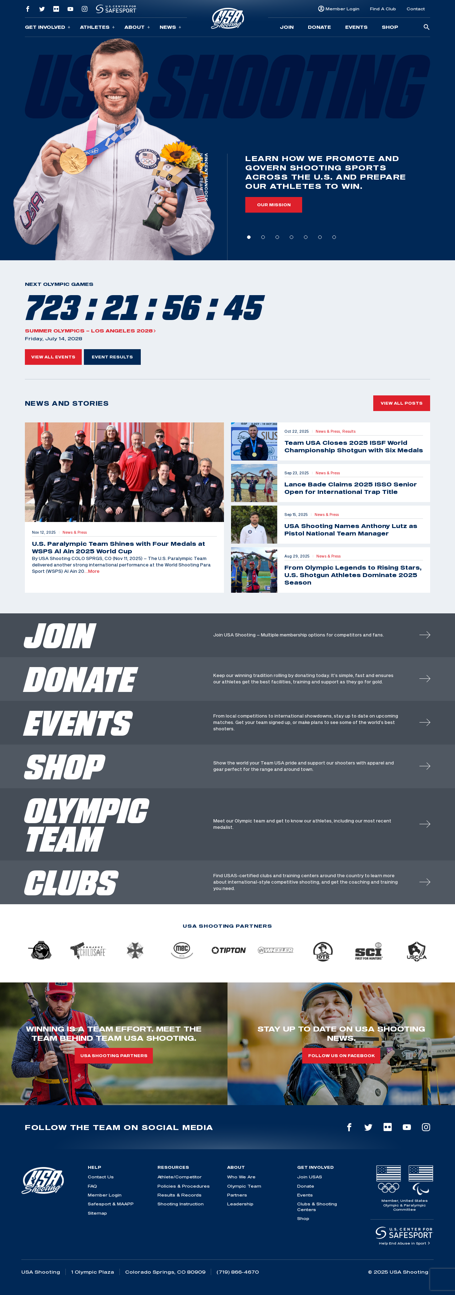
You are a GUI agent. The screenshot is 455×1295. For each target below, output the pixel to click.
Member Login (342, 8)
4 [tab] (291, 237)
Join (287, 27)
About (137, 27)
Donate (319, 27)
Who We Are (241, 1176)
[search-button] (426, 27)
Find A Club (383, 8)
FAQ (92, 1186)
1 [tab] (249, 237)
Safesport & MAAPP (111, 1203)
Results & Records (179, 1195)
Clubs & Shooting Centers (317, 1206)
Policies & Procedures (183, 1186)
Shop (390, 27)
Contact (416, 8)
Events (356, 27)
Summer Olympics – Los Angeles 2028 (90, 331)
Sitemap (97, 1213)
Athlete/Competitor (179, 1176)
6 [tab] (320, 237)
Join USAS (309, 1176)
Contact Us (101, 1176)
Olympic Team (244, 1186)
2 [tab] (263, 237)
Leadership (240, 1203)
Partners (237, 1195)
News (170, 27)
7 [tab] (334, 237)
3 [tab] (277, 237)
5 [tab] (305, 237)
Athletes (97, 27)
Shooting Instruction (180, 1203)
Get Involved (47, 27)
